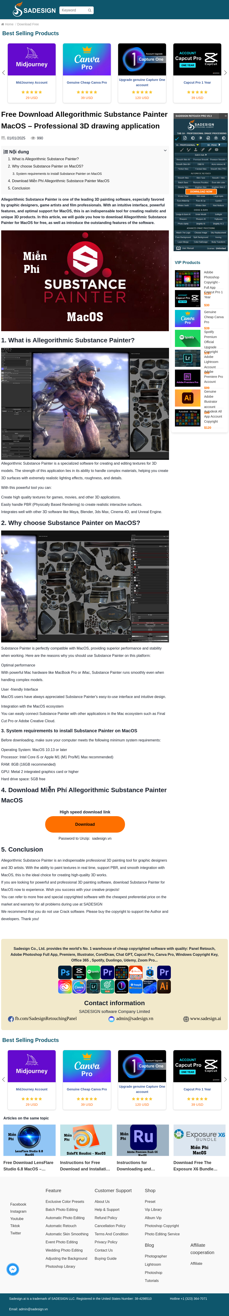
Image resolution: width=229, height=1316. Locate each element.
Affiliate (209, 24)
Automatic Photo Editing (65, 1218)
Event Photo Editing (62, 1242)
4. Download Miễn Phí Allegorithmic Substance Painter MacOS (58, 181)
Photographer (156, 1256)
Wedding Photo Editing (64, 1250)
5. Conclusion (19, 188)
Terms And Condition (111, 1234)
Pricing (114, 24)
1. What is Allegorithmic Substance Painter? (43, 159)
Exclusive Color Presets (65, 1202)
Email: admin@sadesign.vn (28, 1309)
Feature (53, 1190)
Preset (150, 1202)
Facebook (18, 1204)
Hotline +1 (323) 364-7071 (188, 1298)
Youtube (16, 1219)
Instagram (18, 1211)
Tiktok (15, 1226)
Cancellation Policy (110, 1226)
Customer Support (113, 1190)
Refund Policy (106, 1218)
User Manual (159, 24)
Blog (221, 24)
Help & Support (107, 1210)
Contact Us (104, 1250)
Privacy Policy (106, 1242)
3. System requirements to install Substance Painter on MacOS (57, 174)
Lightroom (153, 1264)
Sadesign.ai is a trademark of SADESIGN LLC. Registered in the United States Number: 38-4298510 (80, 1298)
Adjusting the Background (66, 1258)
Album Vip (153, 1218)
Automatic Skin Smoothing (67, 1234)
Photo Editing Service (162, 1234)
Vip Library (153, 1210)
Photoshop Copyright (162, 1226)
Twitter (15, 1233)
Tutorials (152, 1281)
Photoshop (153, 1273)
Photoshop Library (60, 1266)
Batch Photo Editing (62, 1210)
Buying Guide (134, 24)
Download (181, 24)
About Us (102, 1202)
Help (196, 24)
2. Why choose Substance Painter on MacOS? (45, 166)
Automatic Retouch (61, 1226)
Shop (101, 24)
